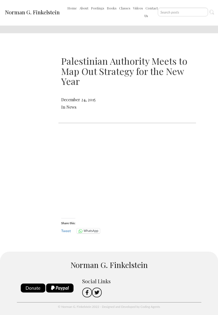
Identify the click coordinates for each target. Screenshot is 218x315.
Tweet (66, 231)
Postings (97, 8)
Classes (124, 8)
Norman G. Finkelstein (32, 12)
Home (72, 8)
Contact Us (151, 12)
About (83, 8)
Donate (33, 288)
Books (112, 8)
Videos (138, 8)
